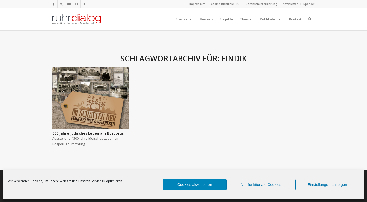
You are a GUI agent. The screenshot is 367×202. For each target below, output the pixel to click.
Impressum (197, 4)
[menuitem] (197, 4)
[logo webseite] (76, 19)
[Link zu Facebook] (53, 4)
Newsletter (290, 4)
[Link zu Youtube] (69, 4)
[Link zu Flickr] (76, 4)
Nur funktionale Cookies (261, 184)
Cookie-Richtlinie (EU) (225, 4)
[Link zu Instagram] (84, 4)
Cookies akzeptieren (194, 184)
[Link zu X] (61, 4)
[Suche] (310, 19)
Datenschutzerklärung (261, 4)
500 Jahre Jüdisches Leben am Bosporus (88, 133)
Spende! (309, 4)
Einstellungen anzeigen (327, 184)
